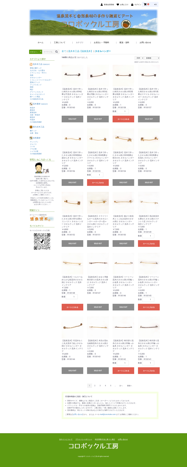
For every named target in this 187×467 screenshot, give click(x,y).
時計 (31, 89)
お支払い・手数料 (101, 42)
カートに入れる (123, 119)
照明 (31, 87)
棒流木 (32, 110)
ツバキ (32, 146)
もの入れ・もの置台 (37, 70)
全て (64, 51)
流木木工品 (41, 64)
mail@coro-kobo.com (108, 414)
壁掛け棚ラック (36, 68)
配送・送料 (124, 42)
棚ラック (33, 131)
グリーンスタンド (36, 92)
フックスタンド (36, 85)
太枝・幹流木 (35, 115)
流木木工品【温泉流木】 (80, 51)
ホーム (40, 42)
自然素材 (36, 138)
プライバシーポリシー (83, 439)
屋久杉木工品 (38, 127)
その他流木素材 (36, 122)
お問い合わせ (145, 42)
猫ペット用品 (35, 97)
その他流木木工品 (36, 99)
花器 (31, 75)
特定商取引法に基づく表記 (105, 439)
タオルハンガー (36, 78)
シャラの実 (34, 151)
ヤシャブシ (34, 142)
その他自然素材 (36, 154)
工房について (59, 42)
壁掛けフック (35, 82)
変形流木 (33, 112)
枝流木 (32, 108)
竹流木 (32, 120)
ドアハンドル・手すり (38, 73)
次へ (121, 386)
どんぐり (33, 144)
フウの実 (33, 149)
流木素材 (40, 104)
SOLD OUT (72, 119)
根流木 (32, 117)
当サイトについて (66, 439)
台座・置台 (34, 133)
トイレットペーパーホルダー (41, 80)
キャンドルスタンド (37, 94)
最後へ (129, 386)
